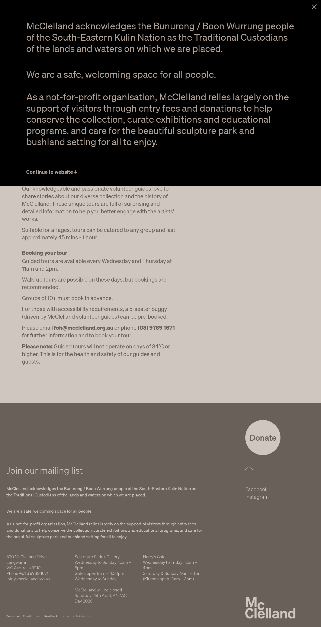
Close (314, 6)
